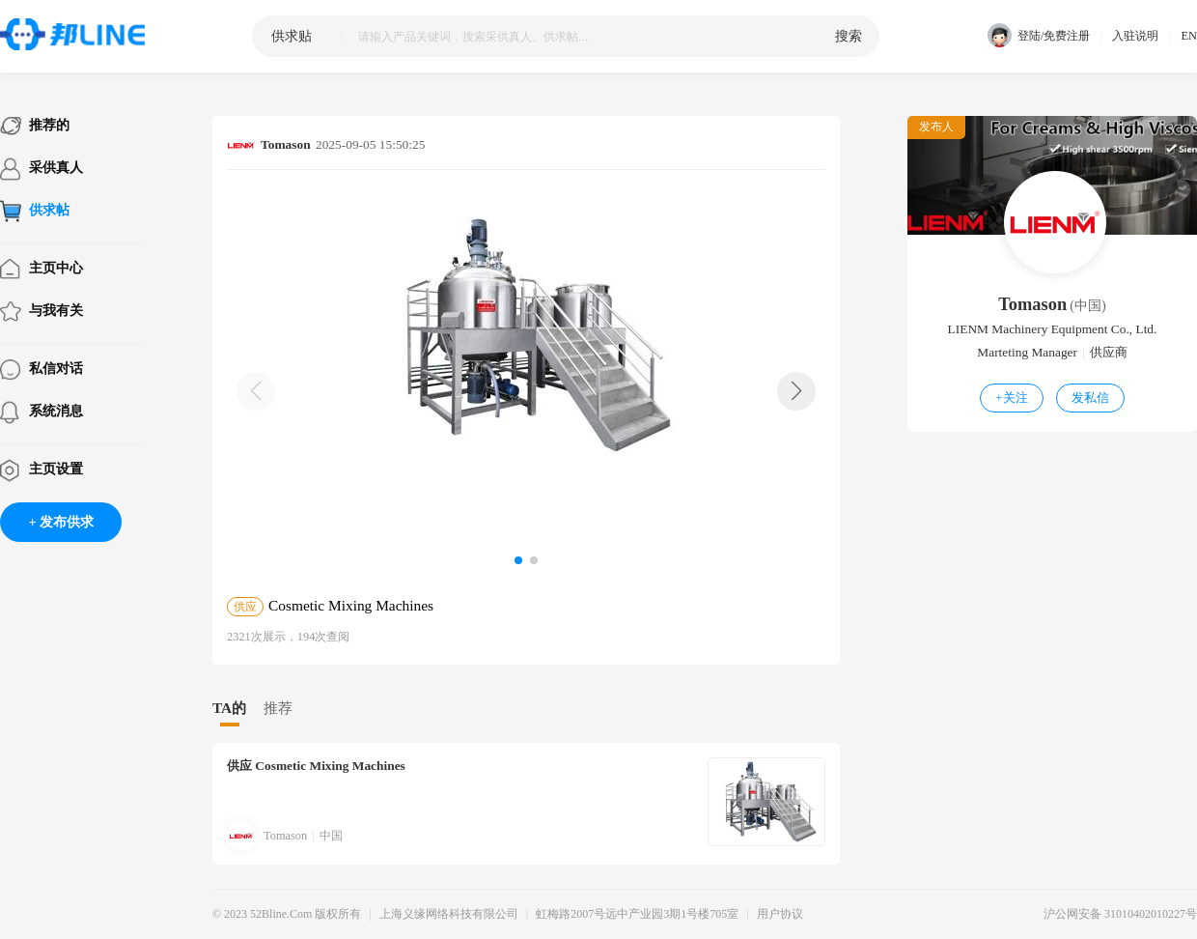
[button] (796, 391)
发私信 (1090, 397)
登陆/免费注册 (1039, 36)
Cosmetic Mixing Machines (316, 765)
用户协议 (780, 914)
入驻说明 (1135, 36)
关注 (1011, 397)
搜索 (848, 35)
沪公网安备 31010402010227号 (1120, 914)
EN (1189, 36)
